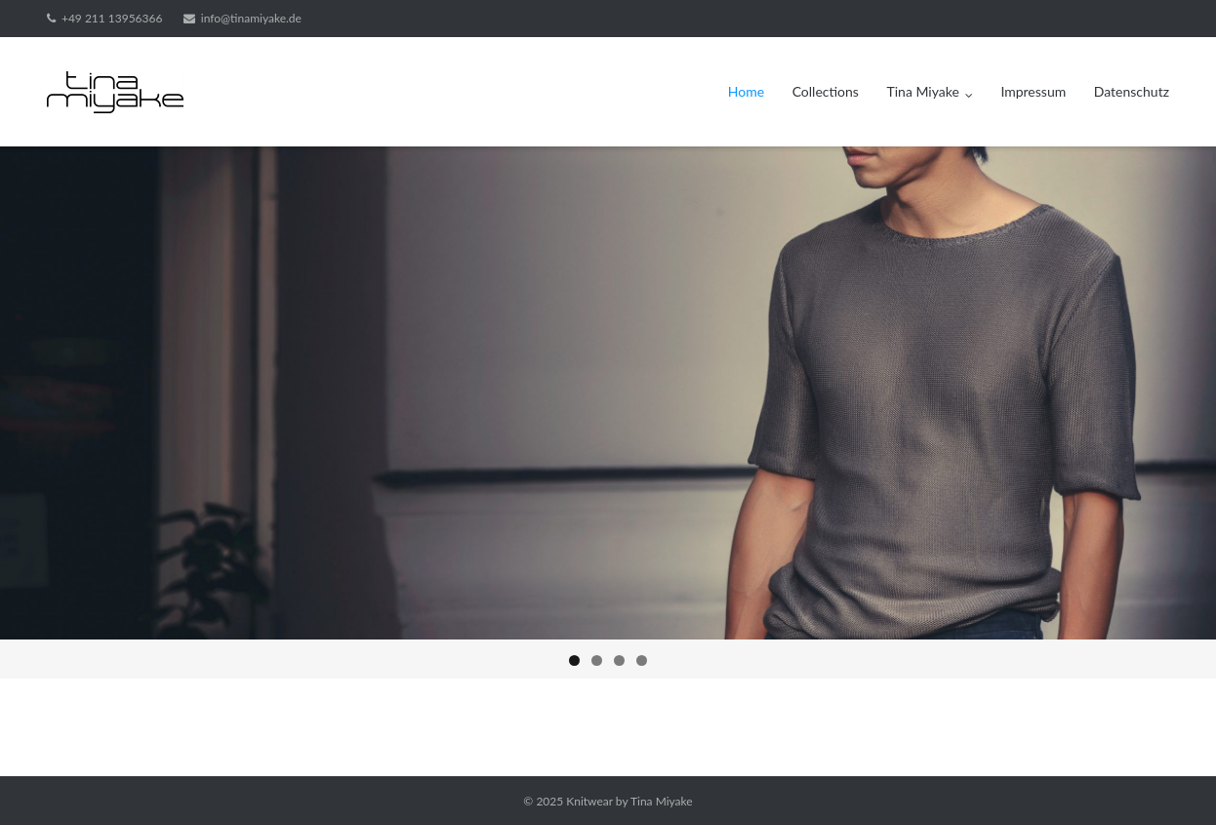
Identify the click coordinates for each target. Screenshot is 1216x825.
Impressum (1033, 91)
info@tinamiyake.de (251, 18)
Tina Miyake (923, 91)
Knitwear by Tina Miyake (629, 801)
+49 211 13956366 (111, 18)
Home (746, 91)
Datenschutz (1131, 91)
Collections (825, 91)
